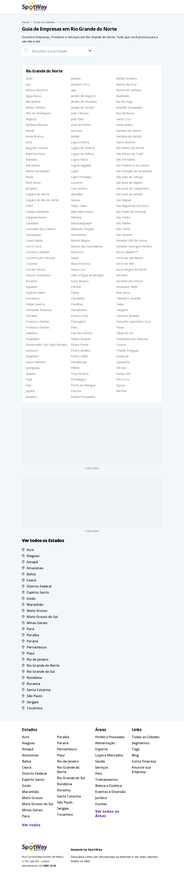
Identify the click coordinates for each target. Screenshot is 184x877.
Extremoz (33, 298)
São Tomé (123, 229)
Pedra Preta (79, 344)
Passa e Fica (79, 316)
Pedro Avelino (80, 350)
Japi (73, 90)
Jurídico (101, 797)
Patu (74, 327)
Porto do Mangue (83, 385)
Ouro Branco (80, 281)
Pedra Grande (81, 339)
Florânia (31, 316)
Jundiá (75, 136)
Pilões (75, 368)
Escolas (101, 803)
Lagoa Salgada (81, 165)
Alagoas (31, 555)
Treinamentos (106, 779)
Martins (76, 217)
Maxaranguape (81, 223)
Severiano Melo (127, 287)
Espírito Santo (35, 293)
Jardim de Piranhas (84, 101)
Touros (121, 344)
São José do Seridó (129, 194)
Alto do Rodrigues (38, 113)
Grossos (32, 350)
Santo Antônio (125, 142)
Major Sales (79, 206)
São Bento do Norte (130, 148)
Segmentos (140, 743)
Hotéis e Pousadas (109, 736)
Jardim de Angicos (83, 96)
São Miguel (123, 200)
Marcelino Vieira (82, 212)
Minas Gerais (35, 622)
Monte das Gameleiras (87, 246)
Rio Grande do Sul (38, 671)
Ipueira (31, 374)
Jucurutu (76, 131)
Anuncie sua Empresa (141, 769)
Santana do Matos (128, 131)
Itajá (29, 379)
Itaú (28, 385)
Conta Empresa (144, 761)
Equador (32, 287)
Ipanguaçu (33, 368)
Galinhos (32, 333)
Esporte (101, 749)
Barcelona (33, 165)
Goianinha (32, 339)
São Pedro (123, 217)
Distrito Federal (37, 586)
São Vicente (124, 235)
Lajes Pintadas (81, 177)
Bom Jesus (33, 182)
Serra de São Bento (129, 258)
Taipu (120, 304)
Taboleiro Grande (128, 298)
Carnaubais (33, 235)
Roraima (31, 683)
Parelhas (77, 304)
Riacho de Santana (129, 90)
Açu (28, 84)
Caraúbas (32, 223)
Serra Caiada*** (127, 252)
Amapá (30, 561)
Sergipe (30, 702)
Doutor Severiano (38, 275)
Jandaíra (31, 397)
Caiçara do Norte (37, 194)
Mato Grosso (35, 610)
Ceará (29, 580)
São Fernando (125, 159)
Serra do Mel (125, 263)
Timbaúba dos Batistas (132, 339)
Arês (29, 142)
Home (25, 22)
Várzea (121, 368)
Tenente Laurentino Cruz (133, 321)
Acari (29, 78)
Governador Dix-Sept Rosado (46, 344)
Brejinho (31, 188)
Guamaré (32, 356)
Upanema (123, 362)
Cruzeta (31, 263)
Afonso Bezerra (37, 90)
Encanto (31, 281)
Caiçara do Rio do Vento (42, 200)
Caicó (29, 206)
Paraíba (30, 635)
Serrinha (121, 275)
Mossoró (77, 252)
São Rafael (123, 223)
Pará (28, 628)
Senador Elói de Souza (131, 240)
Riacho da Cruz (126, 84)
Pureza (76, 391)
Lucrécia (76, 182)
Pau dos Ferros (82, 333)
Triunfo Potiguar (127, 350)
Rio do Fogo (124, 101)
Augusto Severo (37, 148)
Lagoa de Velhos (82, 154)
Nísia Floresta (80, 263)
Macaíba (76, 194)
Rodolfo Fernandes (129, 107)
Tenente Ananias (127, 316)
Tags (136, 749)
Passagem (78, 321)
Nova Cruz (78, 269)
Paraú (75, 293)
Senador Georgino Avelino (134, 246)
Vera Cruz (123, 379)
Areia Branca (34, 136)
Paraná (76, 287)
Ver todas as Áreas (107, 813)
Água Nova (33, 96)
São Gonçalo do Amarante (134, 171)
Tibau (120, 327)
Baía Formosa (35, 154)
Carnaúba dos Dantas (41, 229)
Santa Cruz (123, 119)
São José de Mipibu (129, 182)
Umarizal (122, 356)
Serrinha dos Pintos (129, 281)
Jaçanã (30, 391)
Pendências (79, 362)
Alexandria (33, 101)
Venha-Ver (123, 374)
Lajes (74, 171)
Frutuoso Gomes (37, 327)
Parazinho (78, 298)
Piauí (28, 653)
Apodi (30, 131)
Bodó (29, 177)
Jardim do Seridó (82, 107)
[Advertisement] (92, 435)
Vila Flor (121, 391)
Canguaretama (36, 217)
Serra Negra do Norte (131, 269)
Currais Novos (36, 269)
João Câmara (79, 113)
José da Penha (81, 125)
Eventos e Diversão (110, 791)
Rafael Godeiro (126, 78)
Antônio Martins (37, 125)
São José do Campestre (132, 188)
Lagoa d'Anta (80, 142)
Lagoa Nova (79, 159)
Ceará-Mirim (34, 240)
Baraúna (31, 159)
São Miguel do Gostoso (132, 206)
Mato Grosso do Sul (40, 616)
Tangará (122, 310)
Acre (28, 549)
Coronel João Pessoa (40, 258)
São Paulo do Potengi (131, 212)
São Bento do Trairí (129, 154)
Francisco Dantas (38, 321)
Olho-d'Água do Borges (87, 275)
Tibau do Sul (124, 333)
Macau (75, 200)
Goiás (29, 598)
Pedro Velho (79, 356)
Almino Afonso (36, 107)
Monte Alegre (80, 240)
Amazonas (33, 568)
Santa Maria (124, 125)
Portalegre (78, 379)
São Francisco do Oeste (132, 165)
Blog (135, 755)
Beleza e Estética (108, 785)
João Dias (77, 119)
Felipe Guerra (35, 304)
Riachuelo (122, 96)
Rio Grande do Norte (41, 665)
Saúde (100, 761)
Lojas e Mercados (109, 755)
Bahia (29, 574)
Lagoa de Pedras (83, 148)
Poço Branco (80, 374)
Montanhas (78, 235)
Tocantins (32, 708)
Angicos (31, 119)
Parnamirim (79, 310)
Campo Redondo (37, 212)
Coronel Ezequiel (37, 252)
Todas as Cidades (44, 22)
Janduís (76, 78)
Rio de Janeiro (35, 659)
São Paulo (32, 695)
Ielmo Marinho (36, 362)
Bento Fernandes (38, 171)
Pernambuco (34, 647)
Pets (98, 773)
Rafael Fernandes (83, 397)
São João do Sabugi (129, 177)
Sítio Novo (123, 293)
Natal (74, 258)
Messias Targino (82, 229)
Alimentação (105, 743)
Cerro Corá (33, 246)
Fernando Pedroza (39, 310)
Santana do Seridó (128, 136)
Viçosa (120, 385)
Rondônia (32, 677)
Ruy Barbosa (125, 113)
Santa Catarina (36, 689)
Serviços (101, 767)
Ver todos (31, 824)
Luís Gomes (79, 188)
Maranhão (33, 604)
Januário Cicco (80, 84)
